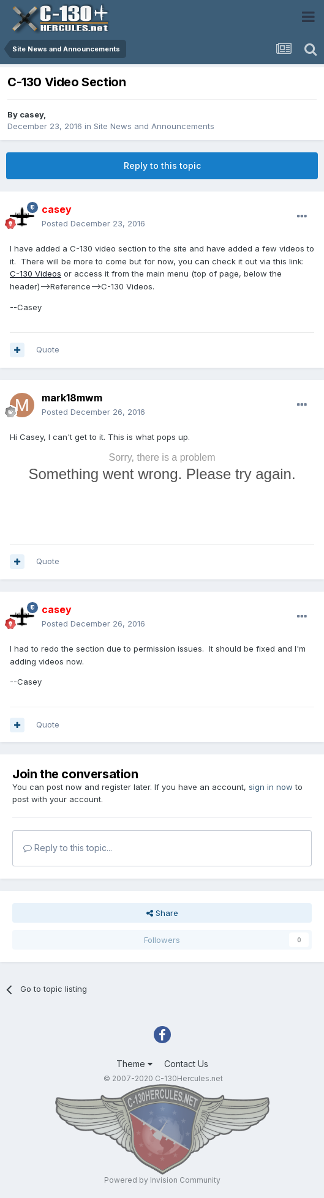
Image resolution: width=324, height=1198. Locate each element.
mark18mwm (72, 398)
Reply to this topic (162, 165)
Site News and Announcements (154, 126)
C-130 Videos (35, 273)
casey (31, 114)
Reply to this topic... (67, 848)
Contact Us (186, 1063)
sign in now (271, 787)
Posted (93, 223)
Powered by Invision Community (162, 1180)
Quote (47, 349)
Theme (134, 1063)
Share (162, 913)
